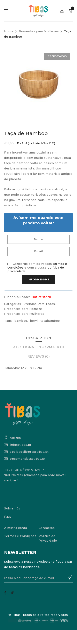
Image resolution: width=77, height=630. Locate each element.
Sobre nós (12, 508)
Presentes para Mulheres (39, 31)
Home (9, 31)
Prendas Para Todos (39, 304)
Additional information (38, 347)
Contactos (47, 528)
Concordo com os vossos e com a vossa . (37, 267)
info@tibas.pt (20, 445)
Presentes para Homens (23, 309)
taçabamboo (50, 321)
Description (38, 338)
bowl (34, 321)
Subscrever (68, 577)
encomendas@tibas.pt (28, 459)
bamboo (20, 321)
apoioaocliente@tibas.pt (29, 452)
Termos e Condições (20, 536)
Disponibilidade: (17, 297)
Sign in (62, 11)
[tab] (38, 338)
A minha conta (15, 528)
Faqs (7, 516)
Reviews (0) (38, 356)
